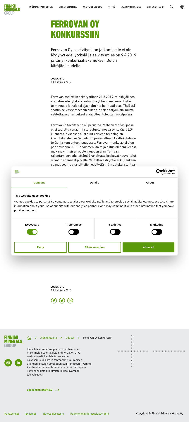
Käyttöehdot (11, 413)
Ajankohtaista (131, 7)
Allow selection (94, 247)
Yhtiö (112, 7)
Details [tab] (94, 182)
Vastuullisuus (92, 7)
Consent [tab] (39, 182)
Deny (40, 247)
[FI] (182, 6)
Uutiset (70, 337)
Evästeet (30, 413)
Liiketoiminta (68, 7)
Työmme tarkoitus (41, 7)
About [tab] (150, 182)
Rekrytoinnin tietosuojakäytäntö (89, 413)
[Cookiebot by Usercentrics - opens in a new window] (158, 172)
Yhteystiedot (156, 7)
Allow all (148, 247)
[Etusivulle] (12, 9)
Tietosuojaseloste (53, 413)
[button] (172, 6)
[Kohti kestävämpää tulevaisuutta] (29, 337)
